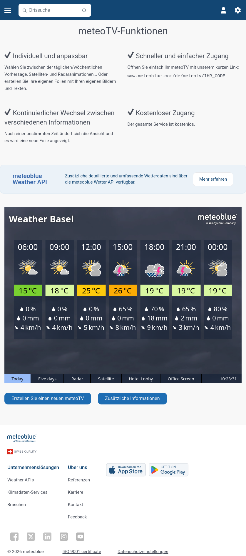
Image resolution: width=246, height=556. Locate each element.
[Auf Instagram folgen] (64, 535)
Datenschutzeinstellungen (143, 550)
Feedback (77, 515)
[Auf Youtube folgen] (80, 535)
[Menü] (7, 10)
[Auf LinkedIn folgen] (47, 535)
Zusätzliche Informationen (132, 398)
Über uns (77, 465)
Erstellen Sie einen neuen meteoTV (47, 398)
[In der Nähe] (84, 10)
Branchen (16, 502)
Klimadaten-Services (27, 490)
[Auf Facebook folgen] (14, 535)
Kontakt (75, 502)
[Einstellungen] (238, 10)
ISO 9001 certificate (82, 550)
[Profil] (223, 10)
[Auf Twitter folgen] (31, 535)
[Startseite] (22, 438)
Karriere (75, 490)
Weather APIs (20, 478)
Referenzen (79, 478)
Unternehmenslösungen (33, 465)
